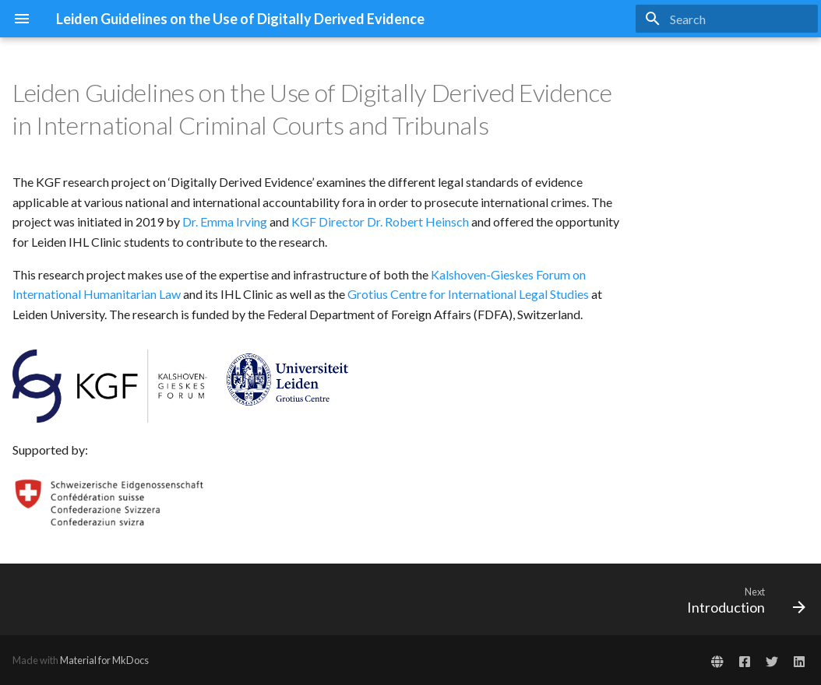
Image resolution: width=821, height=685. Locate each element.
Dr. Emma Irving (224, 221)
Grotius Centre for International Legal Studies (468, 293)
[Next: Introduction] (741, 599)
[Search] (727, 19)
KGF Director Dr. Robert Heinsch (380, 221)
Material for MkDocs (104, 660)
